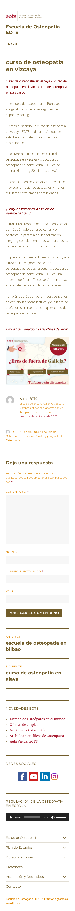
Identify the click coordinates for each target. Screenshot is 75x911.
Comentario (17, 491)
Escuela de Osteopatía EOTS (23, 899)
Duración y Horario (20, 857)
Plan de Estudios (19, 847)
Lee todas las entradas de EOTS (39, 416)
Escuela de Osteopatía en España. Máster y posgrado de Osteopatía (34, 436)
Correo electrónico (25, 571)
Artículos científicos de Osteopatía (37, 736)
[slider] (32, 817)
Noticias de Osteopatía (27, 730)
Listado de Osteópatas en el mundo (37, 719)
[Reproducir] (11, 817)
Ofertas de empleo (24, 725)
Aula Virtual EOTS (24, 741)
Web (9, 591)
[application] (37, 817)
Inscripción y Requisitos (25, 877)
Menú (12, 44)
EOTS (14, 431)
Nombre (14, 552)
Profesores (14, 867)
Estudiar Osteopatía (22, 838)
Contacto (13, 886)
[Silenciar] (53, 817)
